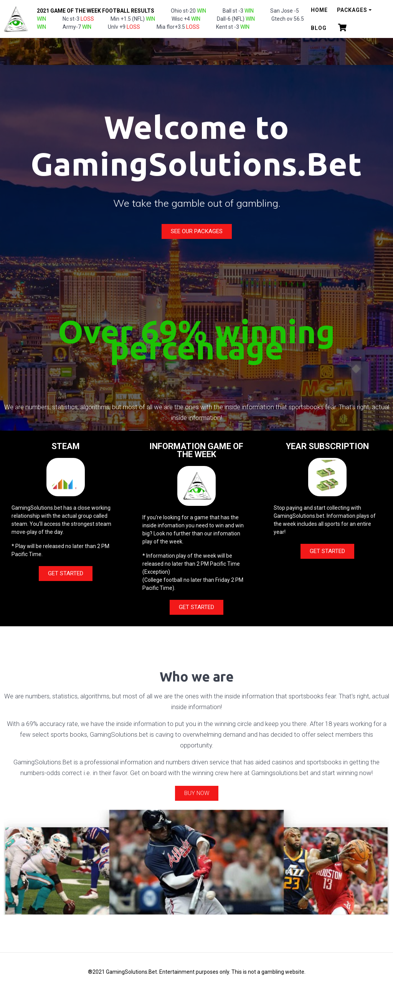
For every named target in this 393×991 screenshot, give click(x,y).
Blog (319, 28)
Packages (352, 10)
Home (319, 10)
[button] (197, 231)
